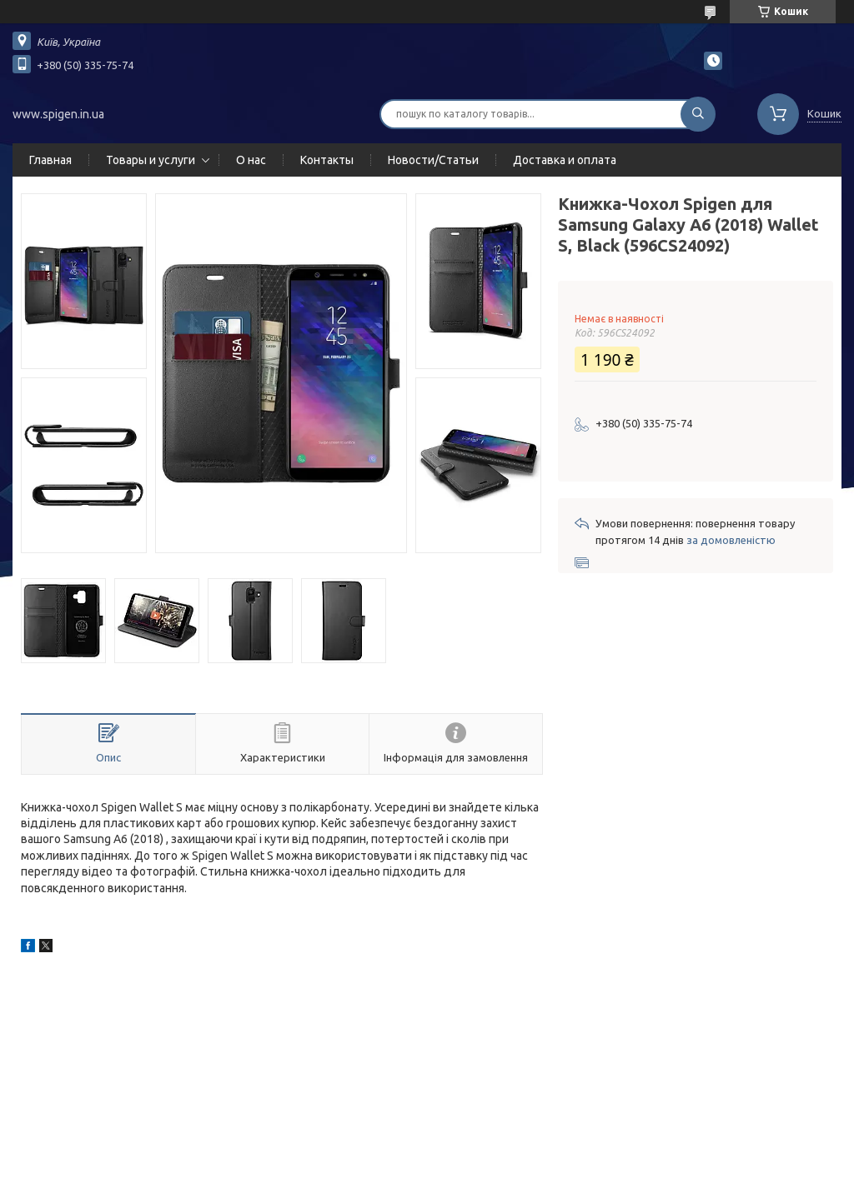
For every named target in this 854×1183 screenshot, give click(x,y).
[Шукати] (698, 114)
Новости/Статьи (433, 160)
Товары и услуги (150, 160)
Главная (50, 160)
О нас (251, 160)
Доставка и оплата (564, 160)
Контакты (327, 160)
